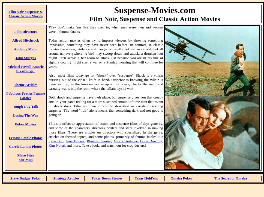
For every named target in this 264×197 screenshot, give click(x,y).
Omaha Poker (181, 178)
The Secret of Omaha (230, 178)
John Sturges (26, 58)
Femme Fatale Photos (26, 138)
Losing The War (25, 115)
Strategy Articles (66, 178)
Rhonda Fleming (99, 141)
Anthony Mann (25, 49)
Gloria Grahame (126, 141)
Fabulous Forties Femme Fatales (25, 95)
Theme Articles (25, 85)
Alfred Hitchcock (25, 40)
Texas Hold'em (146, 178)
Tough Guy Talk (25, 107)
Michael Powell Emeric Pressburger (26, 69)
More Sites (25, 155)
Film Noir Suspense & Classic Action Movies (25, 14)
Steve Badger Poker (25, 178)
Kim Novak (57, 145)
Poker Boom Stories (106, 178)
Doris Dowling (151, 141)
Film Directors (25, 32)
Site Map (25, 160)
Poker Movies (25, 124)
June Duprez (75, 141)
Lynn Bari (56, 141)
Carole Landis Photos (26, 146)
